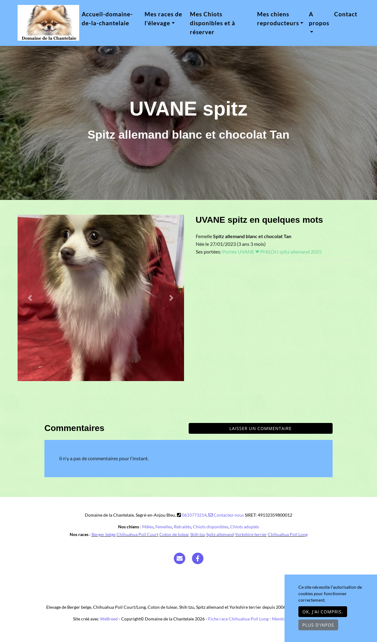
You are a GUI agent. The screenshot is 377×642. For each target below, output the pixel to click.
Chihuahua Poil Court (137, 534)
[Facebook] (197, 558)
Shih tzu (197, 534)
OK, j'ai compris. (322, 612)
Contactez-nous (226, 515)
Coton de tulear (174, 534)
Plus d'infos (318, 625)
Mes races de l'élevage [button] (163, 18)
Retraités (182, 526)
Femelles (163, 526)
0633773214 (194, 515)
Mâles (148, 526)
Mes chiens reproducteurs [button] (278, 18)
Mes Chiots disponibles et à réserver (212, 22)
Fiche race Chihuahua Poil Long (238, 618)
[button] (30, 298)
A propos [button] (319, 18)
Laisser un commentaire (260, 428)
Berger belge (104, 534)
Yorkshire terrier (251, 534)
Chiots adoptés (244, 526)
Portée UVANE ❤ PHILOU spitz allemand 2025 (272, 252)
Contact (345, 14)
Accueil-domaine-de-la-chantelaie (107, 18)
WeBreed (109, 618)
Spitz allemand (220, 534)
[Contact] (179, 558)
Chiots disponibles (210, 526)
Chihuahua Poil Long (288, 534)
